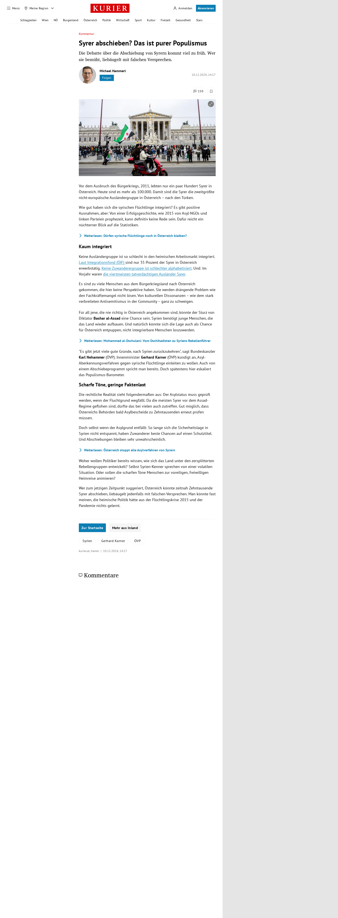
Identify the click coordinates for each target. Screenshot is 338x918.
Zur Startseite (92, 528)
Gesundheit (183, 20)
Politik (106, 20)
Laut (102, 262)
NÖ (56, 20)
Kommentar (86, 34)
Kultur (151, 20)
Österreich (90, 20)
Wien (45, 20)
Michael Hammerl (113, 71)
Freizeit (165, 20)
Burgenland (70, 20)
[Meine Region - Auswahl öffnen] (52, 8)
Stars (199, 20)
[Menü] (13, 8)
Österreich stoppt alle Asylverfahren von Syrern (127, 450)
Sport (138, 20)
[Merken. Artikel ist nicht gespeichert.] (211, 91)
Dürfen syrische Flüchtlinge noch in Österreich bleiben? (133, 235)
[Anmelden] (182, 8)
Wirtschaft (122, 20)
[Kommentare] (198, 91)
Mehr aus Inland (125, 528)
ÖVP (137, 541)
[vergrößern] (211, 104)
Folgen (106, 78)
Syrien (87, 541)
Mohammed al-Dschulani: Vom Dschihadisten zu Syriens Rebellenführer (145, 340)
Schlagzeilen (28, 20)
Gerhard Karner (113, 541)
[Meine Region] (36, 8)
